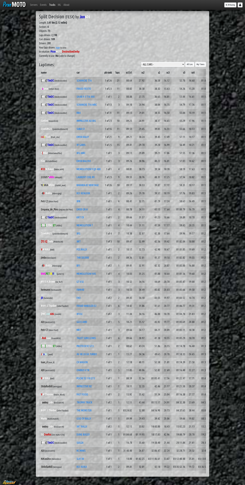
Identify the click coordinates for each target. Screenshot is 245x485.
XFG (78, 233)
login (58, 47)
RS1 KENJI (82, 466)
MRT (79, 329)
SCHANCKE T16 (84, 80)
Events (43, 4)
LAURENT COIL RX (86, 177)
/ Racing (230, 5)
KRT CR (80, 217)
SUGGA (80, 442)
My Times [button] (201, 64)
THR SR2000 (83, 257)
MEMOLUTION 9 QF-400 (89, 169)
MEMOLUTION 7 (85, 225)
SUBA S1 (81, 128)
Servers (34, 4)
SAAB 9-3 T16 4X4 (86, 96)
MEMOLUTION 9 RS (86, 273)
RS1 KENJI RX (83, 193)
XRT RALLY (82, 426)
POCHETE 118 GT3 (86, 378)
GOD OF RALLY (84, 418)
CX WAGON (82, 362)
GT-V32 (80, 281)
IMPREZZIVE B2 (84, 386)
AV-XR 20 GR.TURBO (87, 354)
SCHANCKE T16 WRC (87, 104)
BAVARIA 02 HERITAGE (88, 185)
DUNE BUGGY (83, 434)
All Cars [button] (190, 64)
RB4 (79, 112)
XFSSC (80, 313)
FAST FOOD (82, 394)
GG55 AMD (82, 321)
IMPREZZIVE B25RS (86, 120)
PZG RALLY (82, 249)
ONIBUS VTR (83, 370)
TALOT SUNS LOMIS (86, 338)
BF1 (78, 265)
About (66, 4)
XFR (78, 201)
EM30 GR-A (82, 209)
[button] (240, 5)
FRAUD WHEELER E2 (87, 305)
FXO (79, 297)
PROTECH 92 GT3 (85, 346)
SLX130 (80, 458)
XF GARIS (81, 144)
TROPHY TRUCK (84, 402)
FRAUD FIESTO (84, 88)
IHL (59, 4)
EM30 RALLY (83, 136)
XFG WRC (81, 153)
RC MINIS (81, 450)
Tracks (52, 4)
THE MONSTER (84, 410)
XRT (79, 241)
